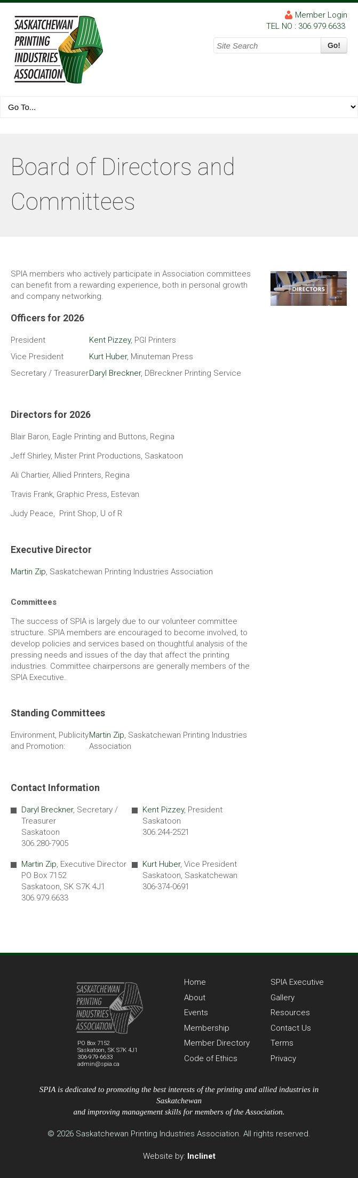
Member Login (321, 15)
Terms (282, 1043)
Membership (206, 1028)
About (194, 997)
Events (196, 1012)
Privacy (283, 1058)
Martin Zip (28, 571)
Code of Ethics (210, 1058)
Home (195, 982)
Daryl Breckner (115, 373)
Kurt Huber (108, 356)
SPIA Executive (297, 982)
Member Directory (217, 1043)
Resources (290, 1012)
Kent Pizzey (110, 340)
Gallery (283, 997)
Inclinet (201, 1156)
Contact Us (291, 1028)
